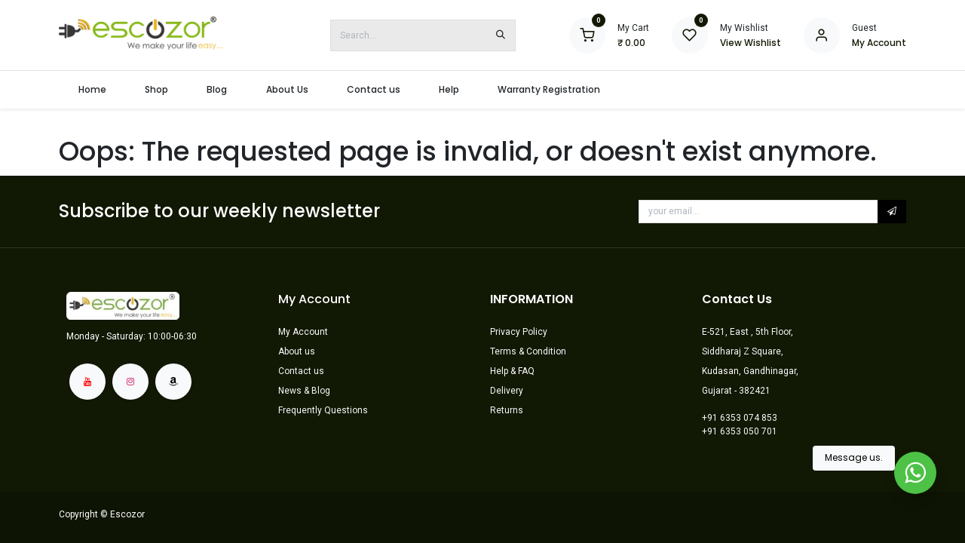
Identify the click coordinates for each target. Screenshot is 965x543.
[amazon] (173, 382)
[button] (892, 211)
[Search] (500, 35)
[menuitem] (92, 90)
